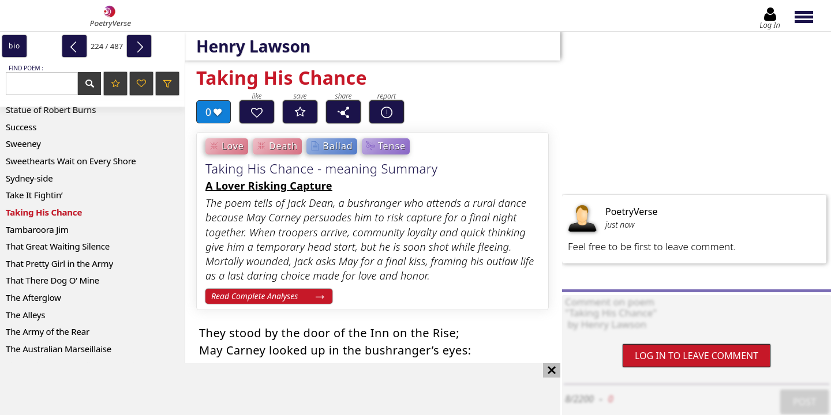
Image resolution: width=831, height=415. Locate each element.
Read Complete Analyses (254, 295)
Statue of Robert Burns (51, 109)
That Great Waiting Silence (58, 246)
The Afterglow (33, 297)
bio (14, 46)
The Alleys (25, 314)
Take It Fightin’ (34, 195)
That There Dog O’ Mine (52, 280)
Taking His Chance (44, 212)
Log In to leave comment (696, 355)
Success (21, 127)
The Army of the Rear (47, 331)
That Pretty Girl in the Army (59, 263)
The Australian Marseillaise (58, 348)
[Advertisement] (268, 389)
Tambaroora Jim (37, 229)
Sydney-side (29, 178)
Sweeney (23, 143)
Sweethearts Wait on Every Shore (71, 161)
